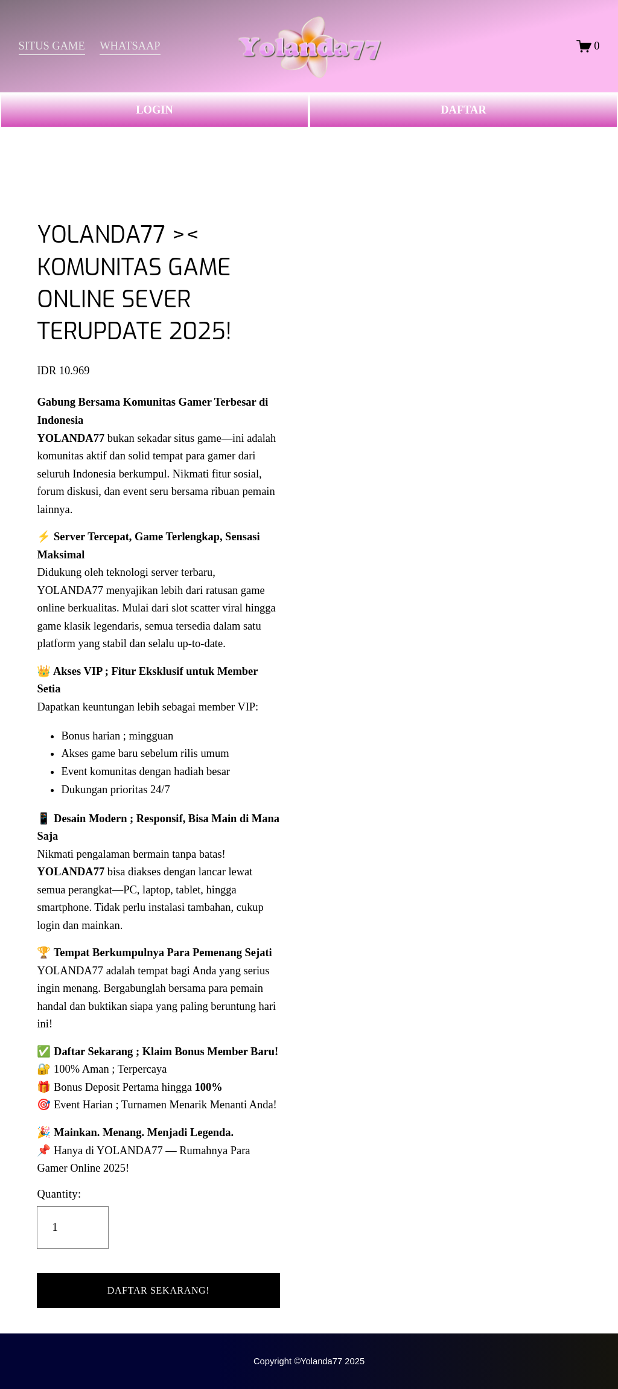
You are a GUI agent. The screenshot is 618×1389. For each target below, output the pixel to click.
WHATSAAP (130, 46)
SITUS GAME (52, 46)
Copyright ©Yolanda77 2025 (309, 1361)
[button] (158, 1290)
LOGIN (154, 110)
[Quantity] (73, 1227)
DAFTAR (463, 110)
